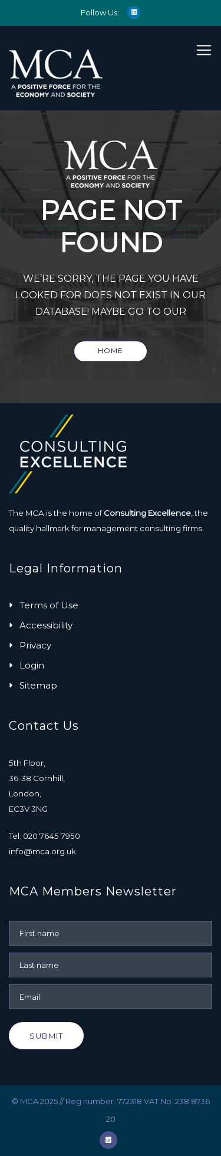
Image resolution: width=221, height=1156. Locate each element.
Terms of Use (48, 605)
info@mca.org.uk (42, 851)
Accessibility (45, 625)
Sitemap (38, 685)
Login (31, 665)
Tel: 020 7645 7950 (44, 836)
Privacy (35, 645)
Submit (46, 1035)
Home (110, 350)
